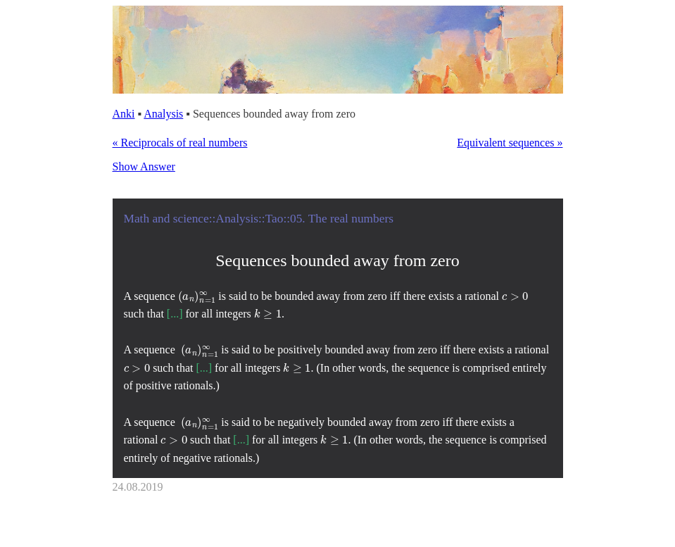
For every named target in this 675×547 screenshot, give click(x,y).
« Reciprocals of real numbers (180, 143)
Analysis (163, 114)
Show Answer (144, 166)
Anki (124, 114)
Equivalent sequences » (509, 143)
